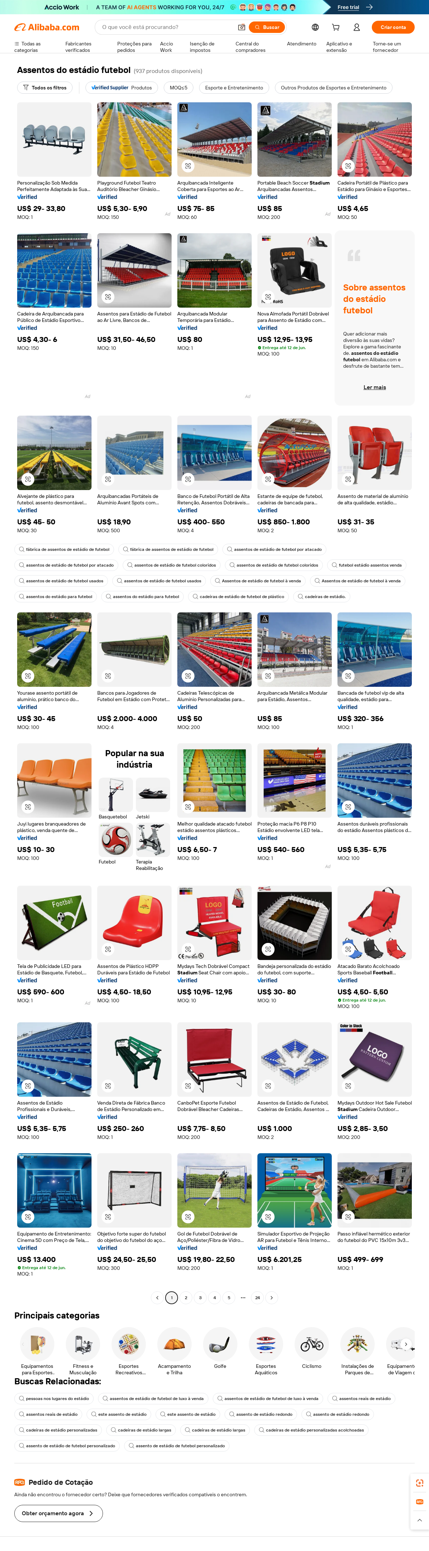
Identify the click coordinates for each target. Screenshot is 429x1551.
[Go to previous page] (157, 1297)
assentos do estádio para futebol (55, 597)
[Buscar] (267, 27)
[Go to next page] (271, 1297)
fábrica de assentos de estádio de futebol (64, 549)
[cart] (337, 28)
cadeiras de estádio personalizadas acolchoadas (311, 1430)
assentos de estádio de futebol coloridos (171, 565)
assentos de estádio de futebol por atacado (274, 549)
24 (257, 1297)
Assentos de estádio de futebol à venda (258, 581)
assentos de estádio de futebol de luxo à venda (153, 1398)
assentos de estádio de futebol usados (61, 581)
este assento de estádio (119, 1414)
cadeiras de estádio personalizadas (58, 1430)
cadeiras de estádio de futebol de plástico (238, 597)
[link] (419, 1483)
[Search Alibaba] (167, 27)
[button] (241, 27)
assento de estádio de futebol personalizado (67, 1446)
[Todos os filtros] (45, 88)
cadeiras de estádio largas (141, 1430)
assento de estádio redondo (260, 1414)
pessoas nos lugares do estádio (54, 1398)
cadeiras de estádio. (322, 597)
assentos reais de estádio (361, 1398)
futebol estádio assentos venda (367, 565)
